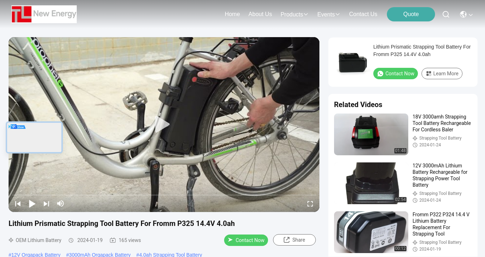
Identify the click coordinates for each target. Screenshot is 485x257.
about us (260, 14)
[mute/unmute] (61, 203)
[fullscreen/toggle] (310, 203)
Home (232, 14)
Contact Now (246, 240)
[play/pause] (32, 203)
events (328, 14)
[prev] (18, 203)
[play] (164, 124)
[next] (46, 203)
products (295, 14)
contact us (363, 14)
